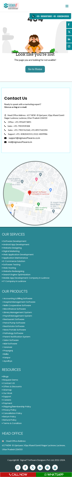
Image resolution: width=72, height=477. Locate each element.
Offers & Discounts (12, 386)
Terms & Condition (12, 423)
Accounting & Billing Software (17, 298)
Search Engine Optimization (16, 274)
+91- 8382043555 (61, 16)
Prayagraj (7, 350)
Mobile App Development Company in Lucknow (25, 277)
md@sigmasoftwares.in (18, 142)
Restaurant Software (13, 319)
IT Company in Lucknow (14, 281)
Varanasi (7, 347)
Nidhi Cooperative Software (16, 305)
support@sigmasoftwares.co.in (22, 138)
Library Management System (17, 312)
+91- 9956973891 (44, 16)
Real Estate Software (13, 326)
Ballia (5, 354)
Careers (6, 399)
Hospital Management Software (18, 301)
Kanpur (6, 357)
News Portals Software (14, 329)
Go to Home (35, 69)
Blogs (5, 376)
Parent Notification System (16, 336)
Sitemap (7, 389)
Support (6, 396)
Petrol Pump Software (13, 322)
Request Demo (10, 379)
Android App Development (15, 244)
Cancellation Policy (12, 413)
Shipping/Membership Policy (16, 406)
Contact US (8, 383)
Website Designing (12, 247)
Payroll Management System (17, 315)
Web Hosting (9, 267)
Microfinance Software (14, 308)
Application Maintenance (15, 257)
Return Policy (9, 416)
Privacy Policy (9, 409)
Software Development (14, 241)
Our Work (7, 393)
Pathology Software (12, 333)
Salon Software (10, 340)
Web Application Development (18, 254)
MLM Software (9, 343)
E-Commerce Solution (13, 261)
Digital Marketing (11, 251)
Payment (7, 403)
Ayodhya (7, 361)
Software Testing (11, 264)
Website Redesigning (13, 271)
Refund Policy (9, 419)
